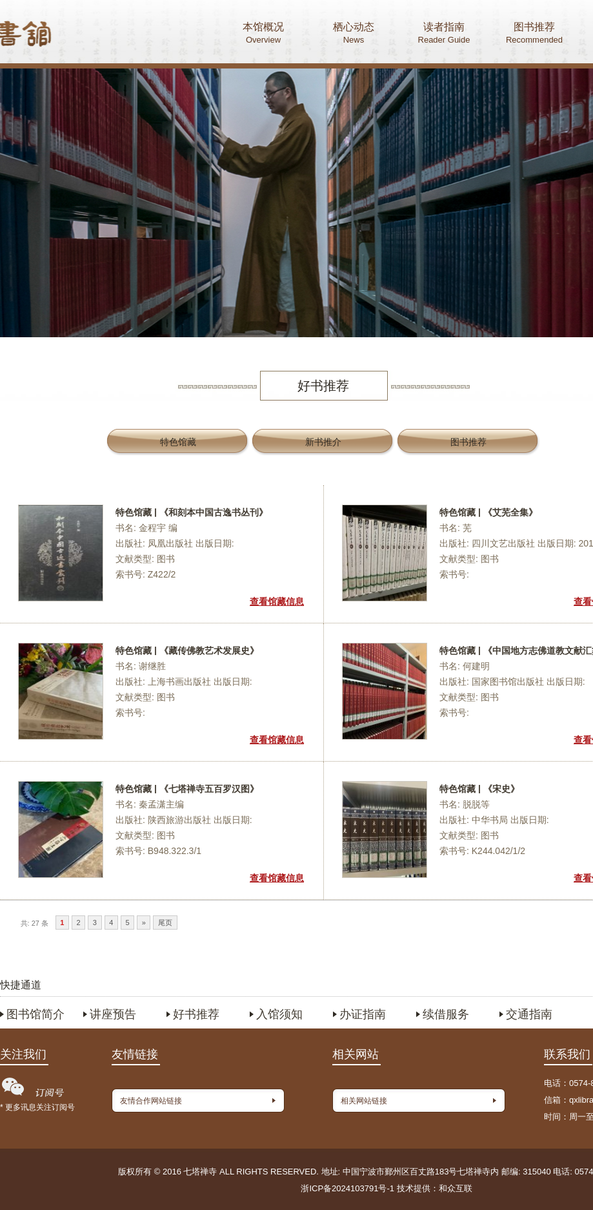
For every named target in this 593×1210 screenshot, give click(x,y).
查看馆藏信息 (277, 601)
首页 (71, 35)
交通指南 (529, 1014)
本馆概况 (263, 34)
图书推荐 (534, 34)
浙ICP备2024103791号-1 (347, 1188)
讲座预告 (113, 1014)
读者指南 (444, 34)
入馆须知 (279, 1014)
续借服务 (446, 1014)
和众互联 (455, 1188)
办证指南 (362, 1014)
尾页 (165, 922)
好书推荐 (196, 1014)
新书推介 (323, 442)
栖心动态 (353, 34)
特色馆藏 (178, 442)
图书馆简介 (35, 1014)
